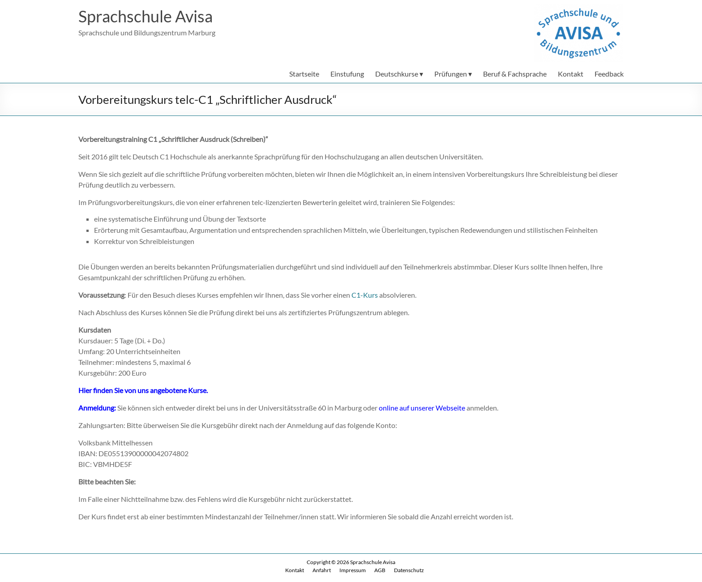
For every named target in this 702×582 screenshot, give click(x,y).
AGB (379, 570)
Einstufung (347, 73)
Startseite (304, 73)
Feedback (609, 73)
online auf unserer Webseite (422, 407)
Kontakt (570, 73)
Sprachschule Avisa (145, 16)
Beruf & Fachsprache (515, 73)
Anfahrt (321, 570)
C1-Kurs (364, 295)
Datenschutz (409, 570)
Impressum (352, 570)
